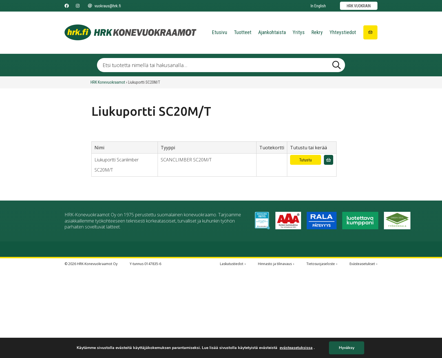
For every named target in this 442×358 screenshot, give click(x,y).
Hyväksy (346, 348)
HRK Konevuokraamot (107, 82)
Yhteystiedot (343, 32)
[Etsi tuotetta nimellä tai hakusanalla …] (221, 65)
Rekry (317, 32)
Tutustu (305, 160)
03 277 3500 (185, 266)
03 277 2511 (142, 266)
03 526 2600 (275, 266)
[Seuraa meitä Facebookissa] (67, 6)
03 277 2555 (76, 266)
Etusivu (219, 32)
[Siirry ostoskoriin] (370, 32)
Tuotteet (242, 32)
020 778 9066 (230, 266)
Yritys (299, 32)
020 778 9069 (319, 266)
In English (318, 5)
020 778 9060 (77, 310)
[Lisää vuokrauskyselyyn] (328, 160)
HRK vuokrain (359, 6)
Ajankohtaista (272, 32)
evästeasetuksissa (296, 347)
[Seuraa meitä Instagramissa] (77, 6)
